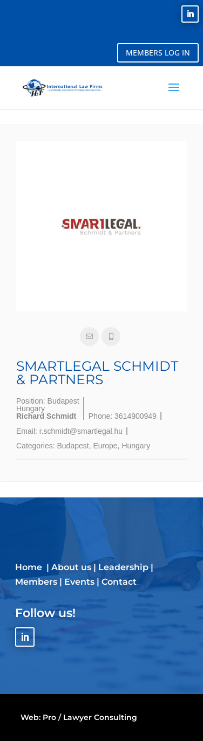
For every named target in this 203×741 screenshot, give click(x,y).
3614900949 (135, 416)
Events (79, 582)
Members (36, 582)
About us (71, 567)
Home (29, 567)
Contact (119, 582)
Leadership (123, 567)
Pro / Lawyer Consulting (90, 717)
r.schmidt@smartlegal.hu (81, 431)
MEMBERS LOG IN (158, 52)
